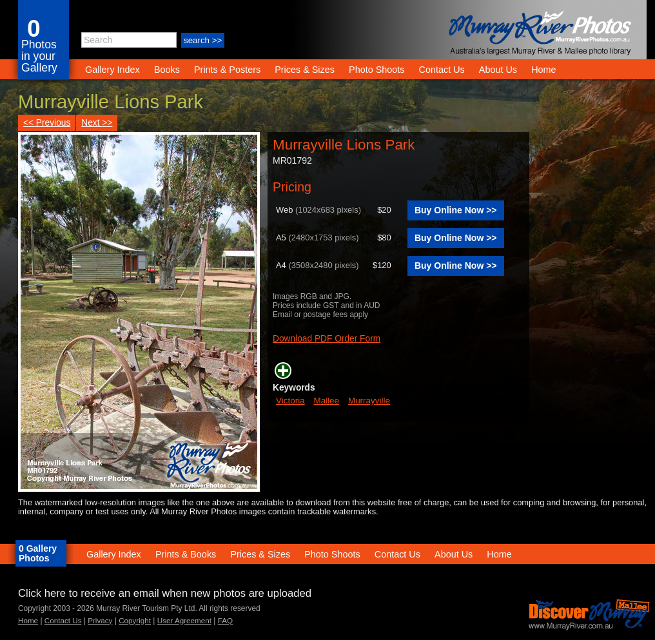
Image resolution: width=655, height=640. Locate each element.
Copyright (135, 620)
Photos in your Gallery (39, 56)
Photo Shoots (376, 69)
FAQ (225, 620)
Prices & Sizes (305, 69)
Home (543, 69)
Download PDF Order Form (326, 339)
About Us (498, 69)
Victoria (290, 400)
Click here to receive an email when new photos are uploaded (164, 593)
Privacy (100, 620)
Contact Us (442, 69)
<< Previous (46, 123)
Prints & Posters (228, 69)
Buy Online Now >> (456, 210)
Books (167, 69)
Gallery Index (112, 69)
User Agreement (184, 620)
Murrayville (369, 400)
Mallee (326, 400)
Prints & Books (185, 554)
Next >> (96, 123)
